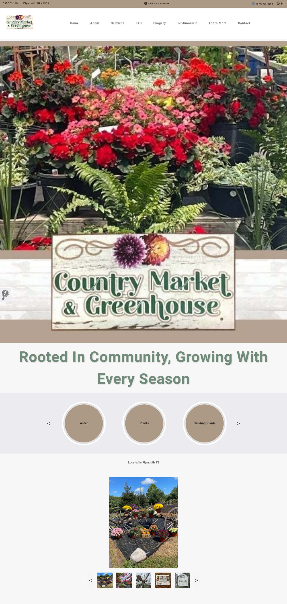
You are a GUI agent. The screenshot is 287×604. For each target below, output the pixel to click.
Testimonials (187, 23)
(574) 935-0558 (262, 3)
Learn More (218, 23)
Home (74, 23)
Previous (48, 423)
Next (238, 423)
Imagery (159, 23)
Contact (244, 23)
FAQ (139, 23)
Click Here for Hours (156, 3)
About (95, 23)
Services (117, 23)
